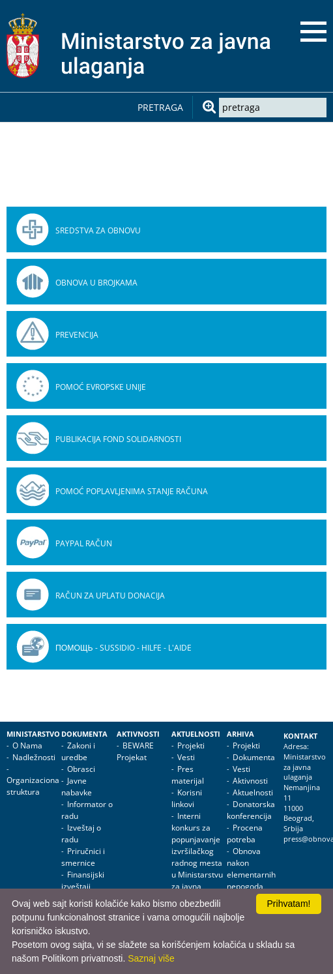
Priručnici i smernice (83, 857)
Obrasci (81, 769)
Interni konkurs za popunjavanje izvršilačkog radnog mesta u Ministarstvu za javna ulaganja (197, 857)
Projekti (191, 745)
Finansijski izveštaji (82, 880)
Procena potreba (245, 833)
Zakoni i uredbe (78, 751)
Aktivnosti (138, 734)
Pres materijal (187, 774)
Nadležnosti (33, 757)
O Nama (27, 745)
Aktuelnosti (195, 734)
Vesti (186, 757)
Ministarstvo (33, 734)
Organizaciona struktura (33, 786)
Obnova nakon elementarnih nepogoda (251, 869)
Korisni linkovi (186, 798)
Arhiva (240, 734)
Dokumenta (84, 734)
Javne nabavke (76, 786)
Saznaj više (151, 958)
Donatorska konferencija (251, 810)
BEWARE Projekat (135, 751)
